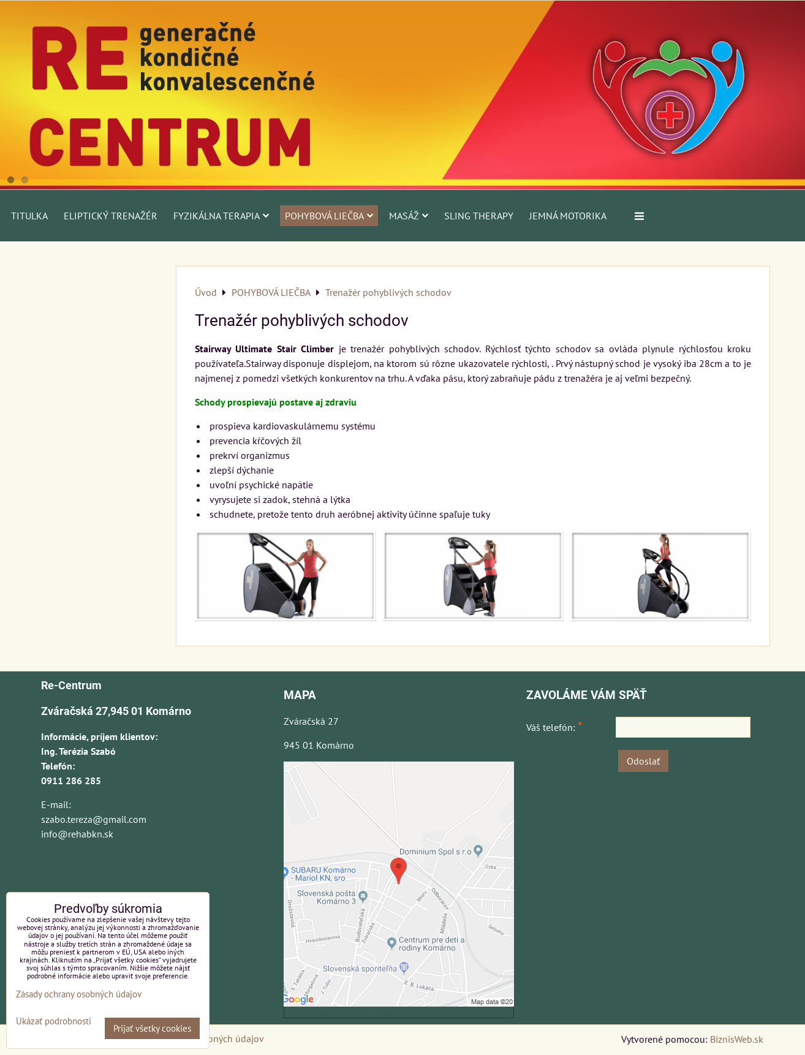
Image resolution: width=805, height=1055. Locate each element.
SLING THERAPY (478, 216)
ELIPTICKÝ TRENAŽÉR (110, 216)
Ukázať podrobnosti (53, 1021)
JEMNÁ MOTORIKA (568, 216)
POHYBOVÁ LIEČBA (329, 216)
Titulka (29, 216)
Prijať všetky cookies (152, 1028)
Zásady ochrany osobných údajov (79, 994)
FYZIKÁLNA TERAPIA (221, 216)
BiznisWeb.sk (736, 1039)
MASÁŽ (408, 216)
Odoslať (643, 761)
